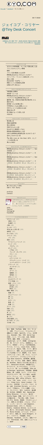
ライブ (29, 349)
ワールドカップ (30, 331)
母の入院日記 (11, 125)
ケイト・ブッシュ (12, 376)
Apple (19, 349)
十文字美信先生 (30, 345)
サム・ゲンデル (16, 361)
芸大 (21, 390)
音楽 (13, 41)
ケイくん (16, 347)
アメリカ (9, 347)
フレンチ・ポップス (16, 252)
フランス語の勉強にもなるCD (16, 73)
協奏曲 (12, 273)
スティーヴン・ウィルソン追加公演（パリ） (20, 77)
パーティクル (31, 372)
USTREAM (26, 359)
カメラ (23, 372)
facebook (17, 418)
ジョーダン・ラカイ (27, 384)
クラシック (11, 264)
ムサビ (24, 380)
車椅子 (29, 361)
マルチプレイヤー (12, 42)
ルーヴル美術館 (23, 368)
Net (24, 392)
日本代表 (16, 384)
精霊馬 (24, 353)
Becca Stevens (32, 41)
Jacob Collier (23, 41)
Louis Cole (25, 347)
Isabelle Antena (20, 408)
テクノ (12, 254)
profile (10, 192)
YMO (8, 361)
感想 (18, 351)
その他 (9, 322)
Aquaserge (31, 392)
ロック (10, 244)
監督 (9, 302)
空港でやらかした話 (13, 127)
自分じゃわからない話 (14, 135)
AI (7, 343)
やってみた (10, 233)
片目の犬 (9, 114)
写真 (8, 309)
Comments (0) (7, 41)
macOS (33, 374)
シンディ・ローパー (16, 404)
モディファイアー (28, 396)
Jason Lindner (26, 382)
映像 (19, 396)
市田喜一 (15, 345)
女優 (9, 304)
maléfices (20, 370)
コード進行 (26, 374)
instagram (32, 341)
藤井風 (33, 359)
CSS (21, 420)
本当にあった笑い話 (13, 229)
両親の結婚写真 (12, 123)
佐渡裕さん (29, 343)
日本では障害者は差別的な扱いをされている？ (21, 133)
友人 (8, 329)
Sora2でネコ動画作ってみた (16, 129)
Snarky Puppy (12, 396)
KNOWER (19, 392)
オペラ (12, 271)
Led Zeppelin (29, 404)
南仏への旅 (10, 79)
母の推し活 (10, 121)
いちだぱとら (25, 339)
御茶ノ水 (18, 414)
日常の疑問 (10, 319)
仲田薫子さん (30, 365)
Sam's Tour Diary (13, 187)
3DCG (10, 221)
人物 (8, 225)
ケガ (29, 353)
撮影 (14, 339)
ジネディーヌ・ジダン (14, 355)
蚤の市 (31, 394)
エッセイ (9, 227)
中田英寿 (28, 370)
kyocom (21, 4)
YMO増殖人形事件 (12, 91)
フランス (9, 236)
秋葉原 (22, 400)
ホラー (10, 300)
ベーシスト (23, 394)
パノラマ (32, 366)
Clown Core (15, 382)
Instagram (10, 211)
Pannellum (10, 378)
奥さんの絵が (11, 142)
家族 (24, 329)
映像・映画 (10, 290)
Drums (12, 287)
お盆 (11, 386)
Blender (14, 335)
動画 (12, 329)
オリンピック (11, 349)
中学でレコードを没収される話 (16, 108)
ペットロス (27, 376)
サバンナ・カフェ (18, 343)
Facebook (10, 213)
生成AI (10, 223)
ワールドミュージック (15, 242)
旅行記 (9, 314)
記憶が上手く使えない (14, 85)
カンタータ (13, 267)
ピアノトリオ (14, 258)
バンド (14, 337)
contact (10, 193)
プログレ (12, 246)
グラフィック (11, 219)
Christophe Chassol (23, 410)
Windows (13, 363)
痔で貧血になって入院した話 (16, 112)
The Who (21, 398)
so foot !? (11, 320)
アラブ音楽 (11, 281)
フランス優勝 (25, 388)
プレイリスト (14, 390)
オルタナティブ (13, 279)
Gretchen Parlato (21, 386)
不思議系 (22, 416)
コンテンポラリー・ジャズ (18, 262)
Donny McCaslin (12, 394)
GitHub (12, 392)
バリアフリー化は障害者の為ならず (18, 98)
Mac (20, 335)
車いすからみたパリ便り (14, 186)
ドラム (29, 333)
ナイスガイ (21, 42)
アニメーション (13, 295)
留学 (17, 378)
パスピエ (27, 402)
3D (16, 368)
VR (20, 374)
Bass (11, 289)
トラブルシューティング (27, 357)
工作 (14, 380)
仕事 (11, 331)
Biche (16, 400)
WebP (11, 422)
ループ (19, 341)
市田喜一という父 (12, 94)
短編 (9, 293)
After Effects (25, 378)
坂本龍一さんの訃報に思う (15, 104)
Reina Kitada (15, 412)
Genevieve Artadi (17, 365)
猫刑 (8, 71)
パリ (9, 238)
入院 (27, 337)
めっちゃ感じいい (28, 42)
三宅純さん (16, 388)
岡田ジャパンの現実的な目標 (16, 83)
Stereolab (15, 420)
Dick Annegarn (28, 414)
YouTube (18, 329)
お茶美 (18, 372)
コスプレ (25, 418)
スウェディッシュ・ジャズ (18, 260)
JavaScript (11, 341)
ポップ (10, 248)
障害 (18, 339)
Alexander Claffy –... (15, 81)
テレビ (28, 355)
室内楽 (12, 275)
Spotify (22, 333)
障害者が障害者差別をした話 (16, 131)
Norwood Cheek (12, 406)
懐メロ (12, 410)
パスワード (14, 416)
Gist (34, 353)
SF (9, 298)
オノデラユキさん (22, 366)
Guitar (12, 285)
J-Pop (12, 250)
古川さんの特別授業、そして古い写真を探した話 (22, 66)
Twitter (10, 209)
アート (9, 306)
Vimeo (33, 347)
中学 (24, 335)
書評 (33, 376)
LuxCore (27, 390)
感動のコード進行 (12, 333)
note (8, 208)
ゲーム (22, 345)
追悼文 (9, 231)
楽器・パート (12, 283)
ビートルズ (24, 412)
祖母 (23, 361)
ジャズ (10, 256)
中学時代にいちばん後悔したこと (17, 106)
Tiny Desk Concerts (37, 43)
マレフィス (10, 368)
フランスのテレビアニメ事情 (16, 69)
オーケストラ (11, 366)
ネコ (29, 329)
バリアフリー (14, 357)
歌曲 (11, 269)
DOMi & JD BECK (17, 402)
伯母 (27, 398)
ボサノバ (11, 277)
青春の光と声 (11, 110)
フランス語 (21, 337)
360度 (24, 341)
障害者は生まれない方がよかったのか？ (19, 75)
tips (8, 310)
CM (9, 297)
